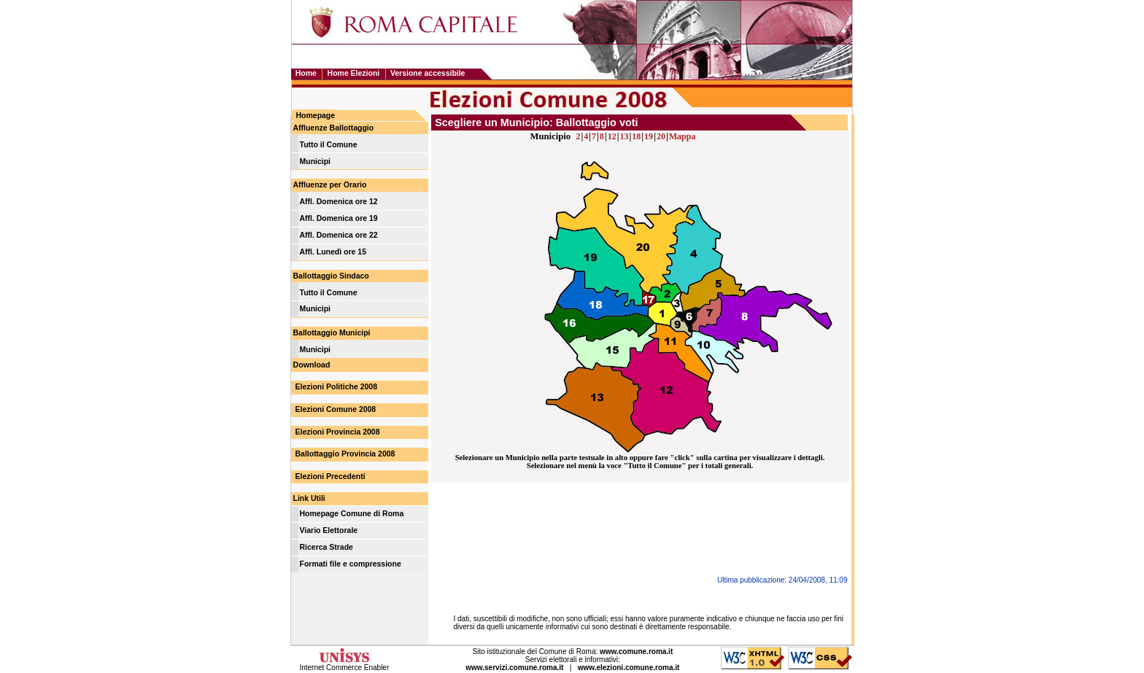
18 (636, 136)
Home (306, 73)
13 (623, 136)
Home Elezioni (354, 73)
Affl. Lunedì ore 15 (333, 252)
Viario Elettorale (329, 530)
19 (648, 136)
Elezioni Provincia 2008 (337, 432)
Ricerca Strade (326, 547)
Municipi (315, 161)
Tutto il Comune (329, 145)
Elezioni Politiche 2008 (336, 387)
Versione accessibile (427, 73)
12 (612, 136)
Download (312, 364)
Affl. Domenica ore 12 (339, 202)
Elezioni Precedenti (330, 476)
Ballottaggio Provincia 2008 (345, 454)
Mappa (682, 136)
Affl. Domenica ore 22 (339, 235)
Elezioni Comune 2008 (335, 409)
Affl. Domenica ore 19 (339, 218)
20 (661, 136)
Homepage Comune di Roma (352, 514)
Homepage (316, 116)
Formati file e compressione (350, 564)
